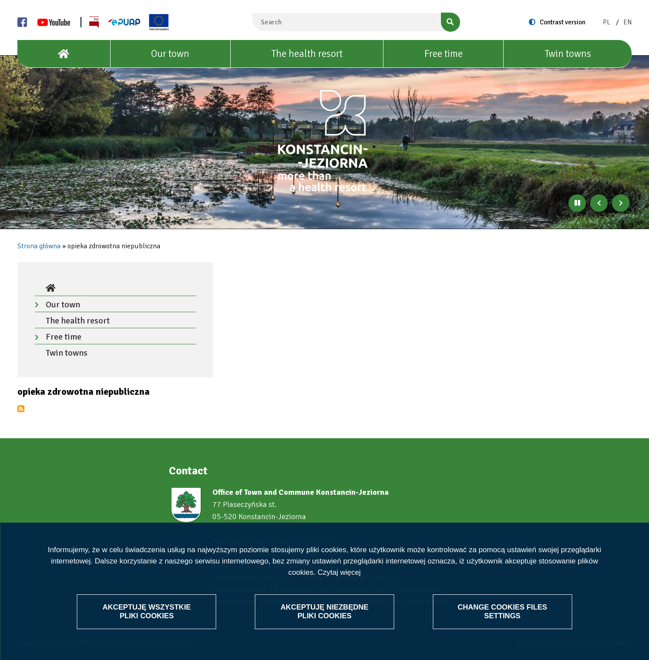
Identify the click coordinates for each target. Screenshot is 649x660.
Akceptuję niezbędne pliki (325, 611)
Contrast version (562, 22)
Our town (170, 53)
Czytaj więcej (338, 572)
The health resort (307, 53)
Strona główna (39, 246)
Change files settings (502, 611)
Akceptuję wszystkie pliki (147, 611)
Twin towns (568, 53)
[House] (64, 54)
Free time (443, 53)
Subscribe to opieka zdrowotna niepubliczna (20, 408)
